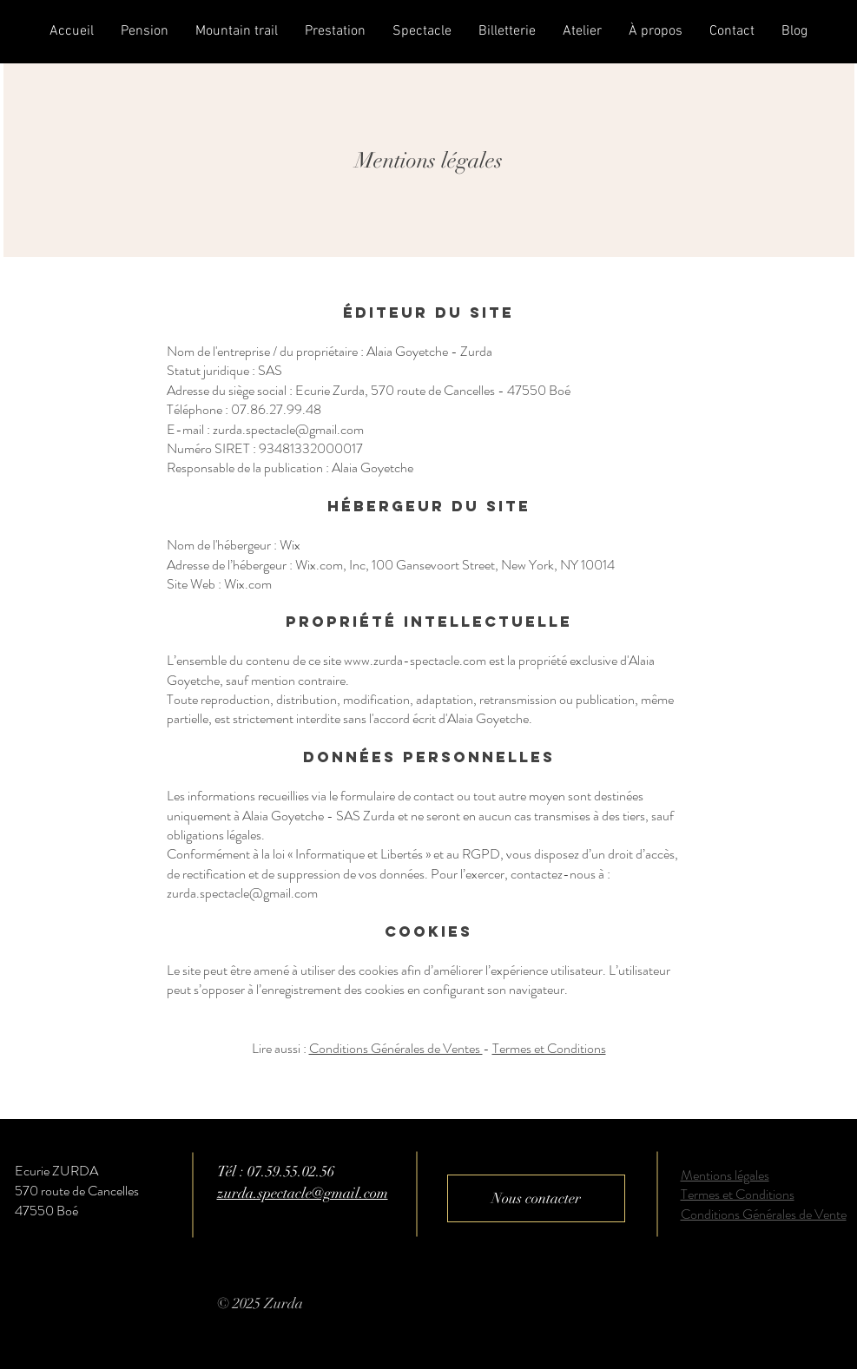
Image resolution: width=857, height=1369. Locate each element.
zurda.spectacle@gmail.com (242, 893)
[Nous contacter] (536, 1198)
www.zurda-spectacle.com (415, 660)
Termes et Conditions (549, 1048)
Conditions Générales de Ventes (396, 1048)
